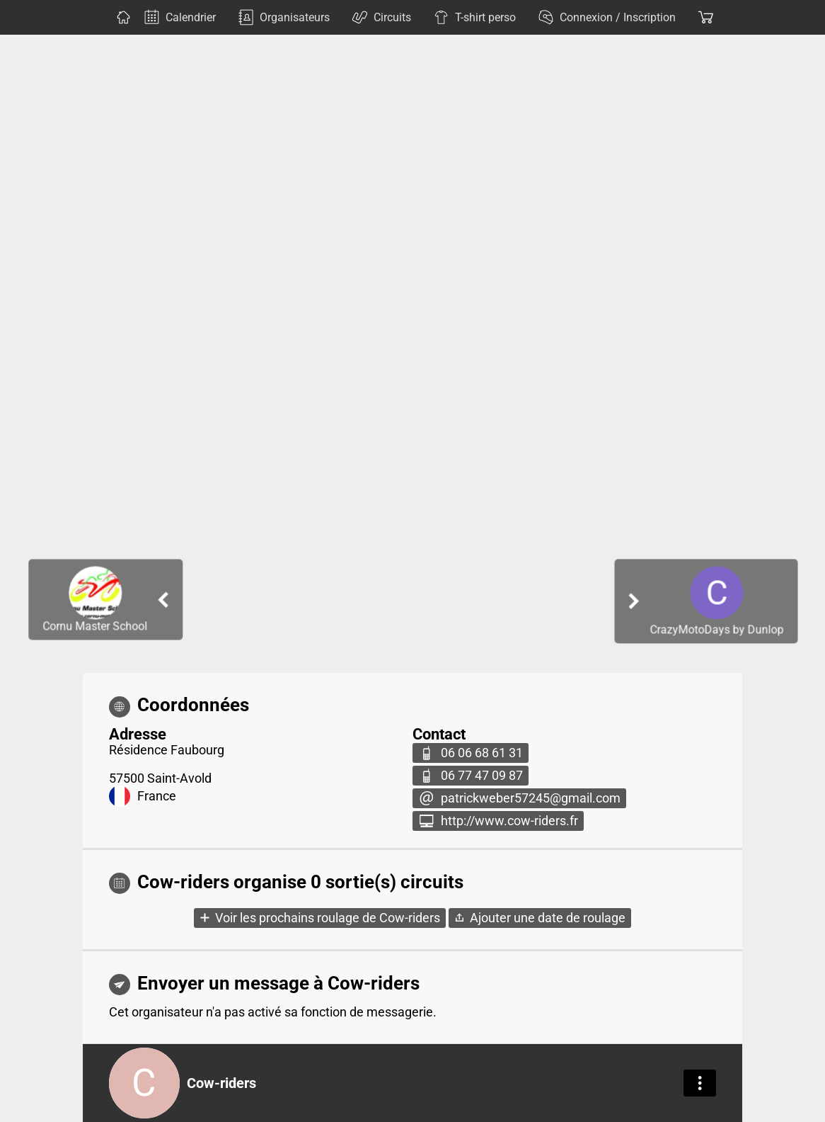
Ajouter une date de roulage (547, 918)
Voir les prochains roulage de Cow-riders (327, 918)
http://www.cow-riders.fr (509, 821)
